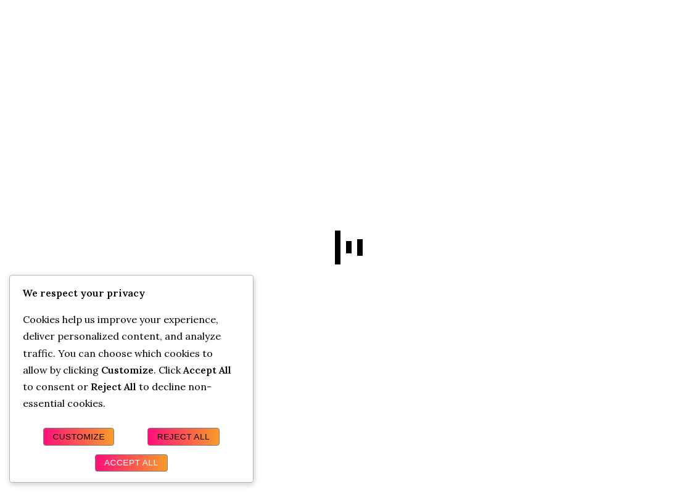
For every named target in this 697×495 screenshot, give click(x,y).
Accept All (131, 462)
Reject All (183, 436)
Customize (78, 436)
